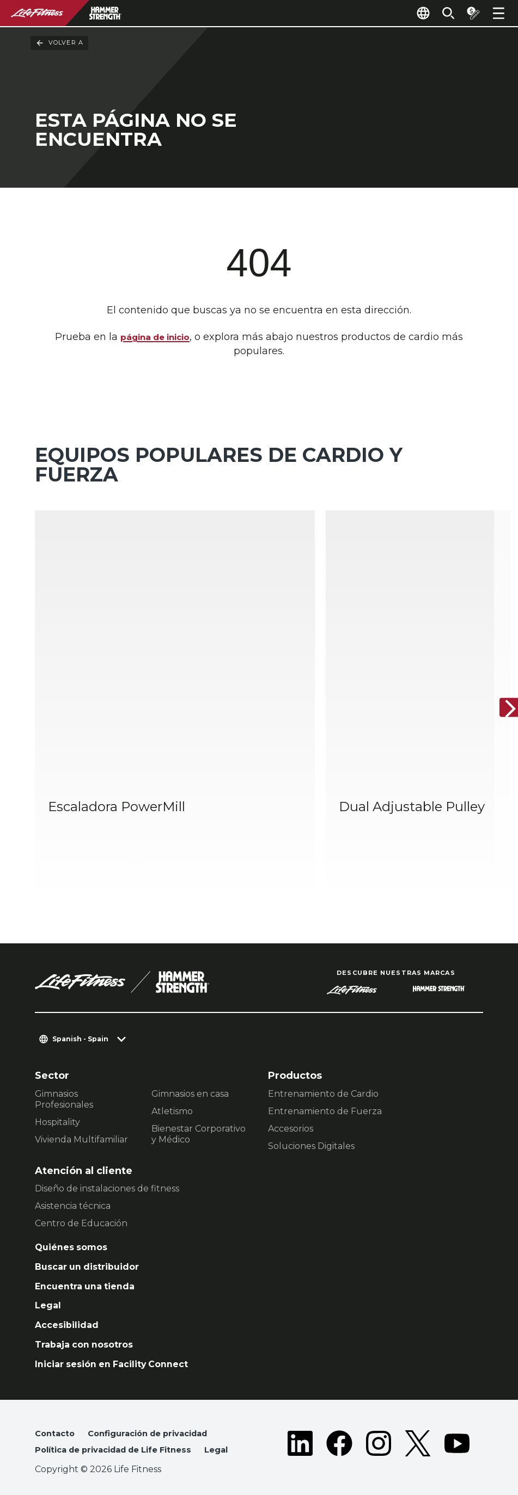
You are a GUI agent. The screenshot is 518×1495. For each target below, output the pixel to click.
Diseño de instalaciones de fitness (107, 1151)
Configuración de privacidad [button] (158, 1408)
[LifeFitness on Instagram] (378, 1427)
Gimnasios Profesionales (64, 1061)
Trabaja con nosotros (89, 1315)
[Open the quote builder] (470, 13)
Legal (49, 1274)
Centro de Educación (81, 1186)
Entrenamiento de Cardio (323, 1056)
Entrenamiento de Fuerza (325, 1073)
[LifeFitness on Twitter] (418, 1427)
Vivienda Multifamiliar (81, 1102)
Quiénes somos (75, 1211)
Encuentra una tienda (90, 1253)
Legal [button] (48, 1442)
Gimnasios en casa (190, 1056)
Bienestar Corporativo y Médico (198, 1096)
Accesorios (290, 1091)
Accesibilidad (70, 1295)
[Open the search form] (442, 13)
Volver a (59, 43)
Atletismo (172, 1073)
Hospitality (57, 1084)
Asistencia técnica (73, 1169)
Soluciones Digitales (311, 1108)
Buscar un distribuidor (93, 1232)
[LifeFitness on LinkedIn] (300, 1427)
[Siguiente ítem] (500, 689)
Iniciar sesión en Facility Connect (120, 1337)
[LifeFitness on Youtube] (457, 1427)
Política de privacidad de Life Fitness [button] (122, 1425)
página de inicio (155, 338)
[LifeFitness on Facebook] (339, 1427)
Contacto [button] (56, 1408)
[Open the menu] (498, 13)
